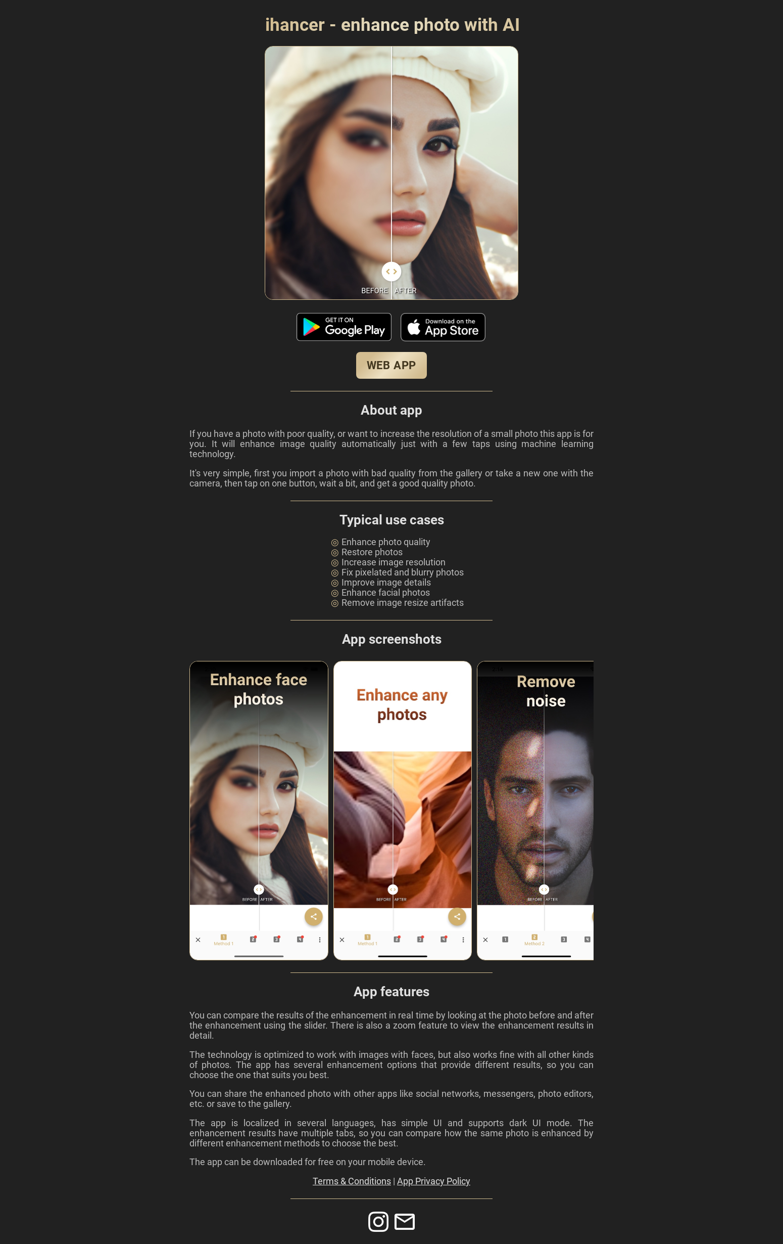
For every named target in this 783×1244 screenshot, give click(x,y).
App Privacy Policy (433, 1181)
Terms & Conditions (352, 1181)
